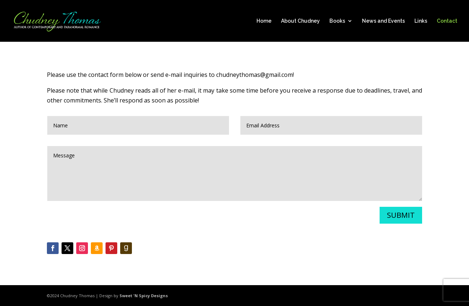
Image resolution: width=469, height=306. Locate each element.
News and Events (383, 21)
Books (337, 21)
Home (264, 21)
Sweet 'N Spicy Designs (143, 295)
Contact (447, 21)
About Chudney (300, 21)
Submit (401, 215)
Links (420, 21)
